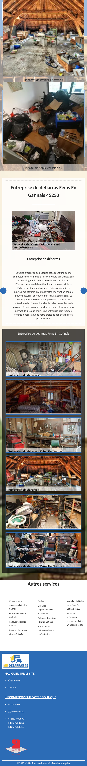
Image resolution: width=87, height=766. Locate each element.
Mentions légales (61, 763)
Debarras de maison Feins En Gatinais (47, 620)
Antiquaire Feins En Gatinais (17, 624)
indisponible (16, 722)
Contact (12, 687)
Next (84, 290)
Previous (3, 290)
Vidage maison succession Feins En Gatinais (18, 605)
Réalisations (14, 680)
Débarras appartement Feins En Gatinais (46, 609)
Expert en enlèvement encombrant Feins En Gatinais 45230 (75, 619)
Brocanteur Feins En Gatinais (18, 615)
